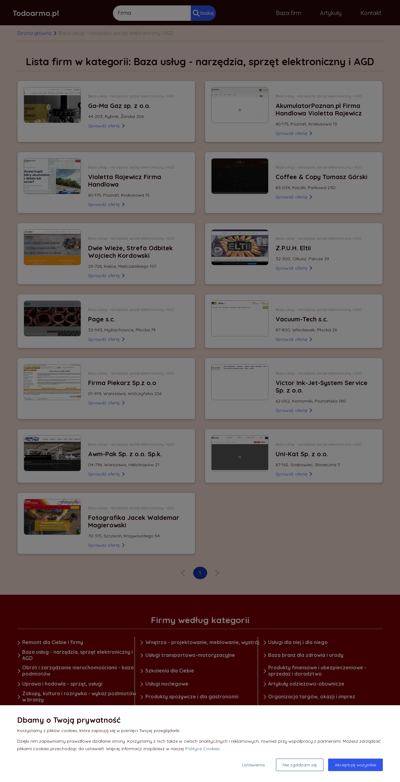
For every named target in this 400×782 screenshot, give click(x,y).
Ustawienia (253, 765)
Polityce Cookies (202, 748)
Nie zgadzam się (299, 765)
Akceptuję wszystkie (355, 765)
